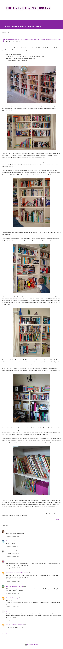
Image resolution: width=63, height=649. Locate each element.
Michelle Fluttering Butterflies (15, 624)
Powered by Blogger (31, 644)
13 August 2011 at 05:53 (13, 546)
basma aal (9, 541)
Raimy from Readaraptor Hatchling (16, 572)
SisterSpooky (10, 551)
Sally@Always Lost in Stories (14, 586)
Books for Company (12, 598)
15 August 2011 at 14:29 (13, 620)
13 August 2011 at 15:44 (13, 581)
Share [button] (57, 519)
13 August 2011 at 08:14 (13, 556)
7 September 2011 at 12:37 (13, 630)
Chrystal (8, 531)
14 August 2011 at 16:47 (13, 606)
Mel (7, 561)
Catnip (8, 611)
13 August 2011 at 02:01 (13, 536)
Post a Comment (7, 634)
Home (3, 16)
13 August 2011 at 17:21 (12, 593)
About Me (11, 16)
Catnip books (33, 39)
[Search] (57, 3)
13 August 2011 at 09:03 (13, 568)
